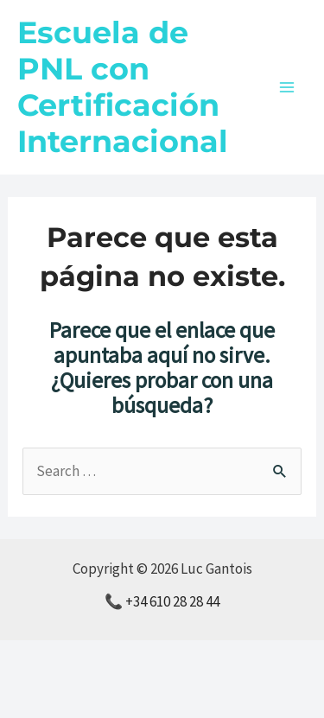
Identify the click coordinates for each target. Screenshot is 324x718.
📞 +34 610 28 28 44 (162, 601)
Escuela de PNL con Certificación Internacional (122, 87)
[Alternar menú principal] (288, 87)
